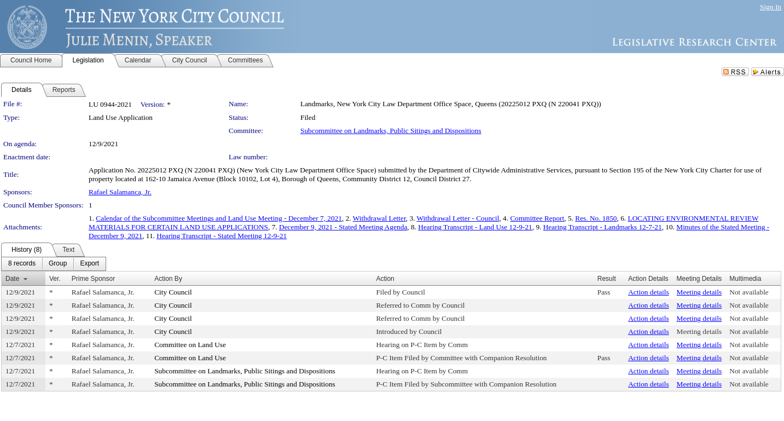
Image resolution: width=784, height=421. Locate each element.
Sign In (770, 7)
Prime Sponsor (93, 278)
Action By (168, 278)
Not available (748, 292)
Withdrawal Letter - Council (458, 218)
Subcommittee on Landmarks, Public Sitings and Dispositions (390, 130)
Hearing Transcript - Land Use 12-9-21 (475, 227)
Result (606, 278)
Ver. (55, 278)
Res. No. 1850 (596, 218)
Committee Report (537, 218)
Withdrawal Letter (379, 218)
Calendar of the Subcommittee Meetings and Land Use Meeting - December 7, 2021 (219, 218)
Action (385, 278)
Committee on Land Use (190, 345)
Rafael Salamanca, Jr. (120, 192)
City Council (173, 292)
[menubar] (53, 264)
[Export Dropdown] (89, 263)
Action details (648, 292)
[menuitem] (22, 263)
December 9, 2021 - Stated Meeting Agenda (343, 227)
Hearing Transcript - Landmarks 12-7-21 (602, 227)
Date (12, 278)
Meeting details (699, 292)
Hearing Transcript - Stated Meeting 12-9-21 (221, 236)
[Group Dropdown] (57, 263)
